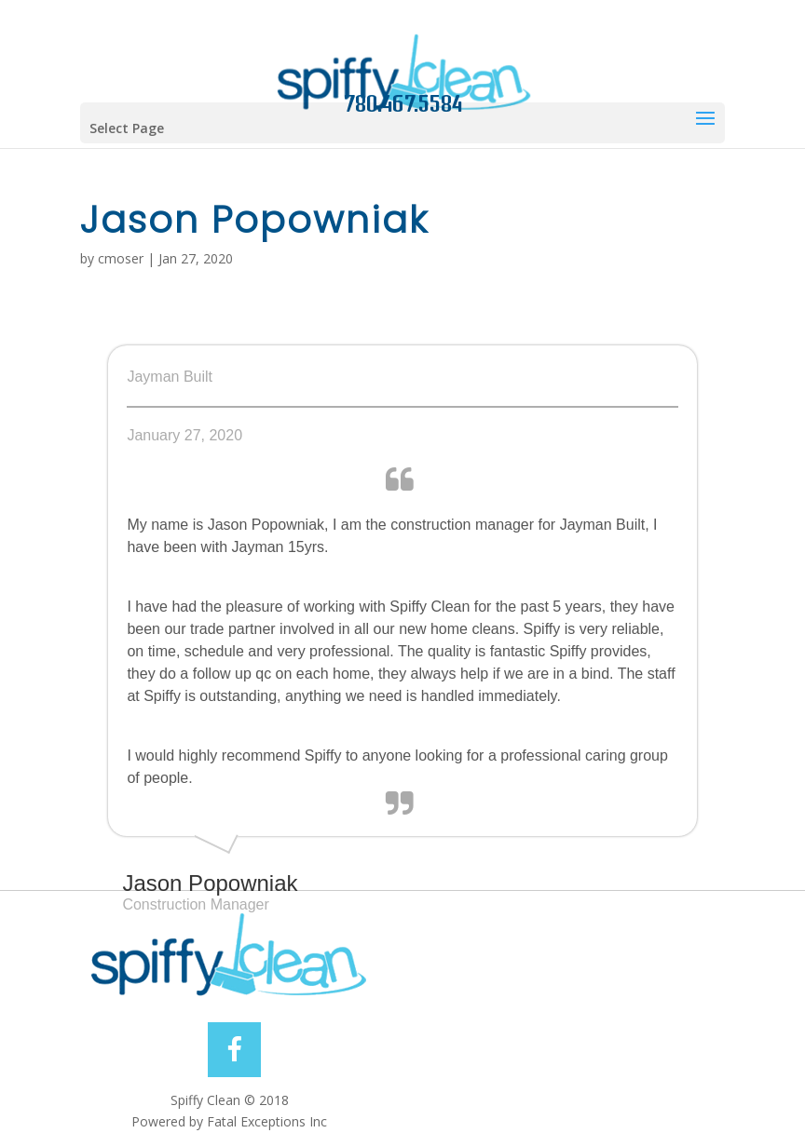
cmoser (120, 258)
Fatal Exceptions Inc (267, 1121)
